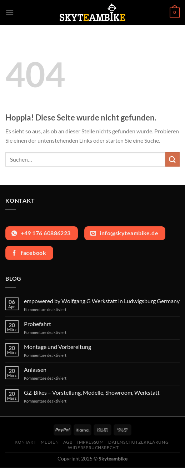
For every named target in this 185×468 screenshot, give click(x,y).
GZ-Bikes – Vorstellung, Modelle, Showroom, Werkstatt (92, 392)
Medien (50, 442)
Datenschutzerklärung (138, 442)
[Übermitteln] (172, 159)
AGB (68, 442)
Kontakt (25, 442)
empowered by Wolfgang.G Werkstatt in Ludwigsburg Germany (102, 300)
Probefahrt (37, 323)
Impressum (90, 442)
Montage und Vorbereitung (57, 346)
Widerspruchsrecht (93, 447)
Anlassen (35, 369)
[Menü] (9, 12)
